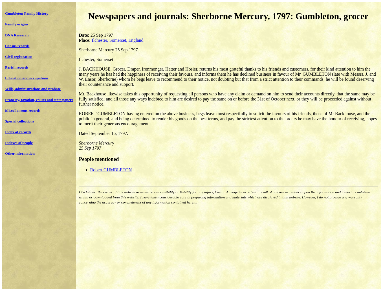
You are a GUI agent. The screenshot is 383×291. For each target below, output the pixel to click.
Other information (20, 153)
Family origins (16, 24)
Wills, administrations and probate (33, 89)
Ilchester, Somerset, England (117, 40)
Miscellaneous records (22, 110)
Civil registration (18, 56)
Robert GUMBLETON (111, 169)
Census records (17, 46)
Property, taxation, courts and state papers (39, 100)
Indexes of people (19, 143)
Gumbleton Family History (26, 13)
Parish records (16, 67)
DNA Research (16, 35)
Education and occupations (26, 78)
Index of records (18, 132)
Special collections (19, 121)
